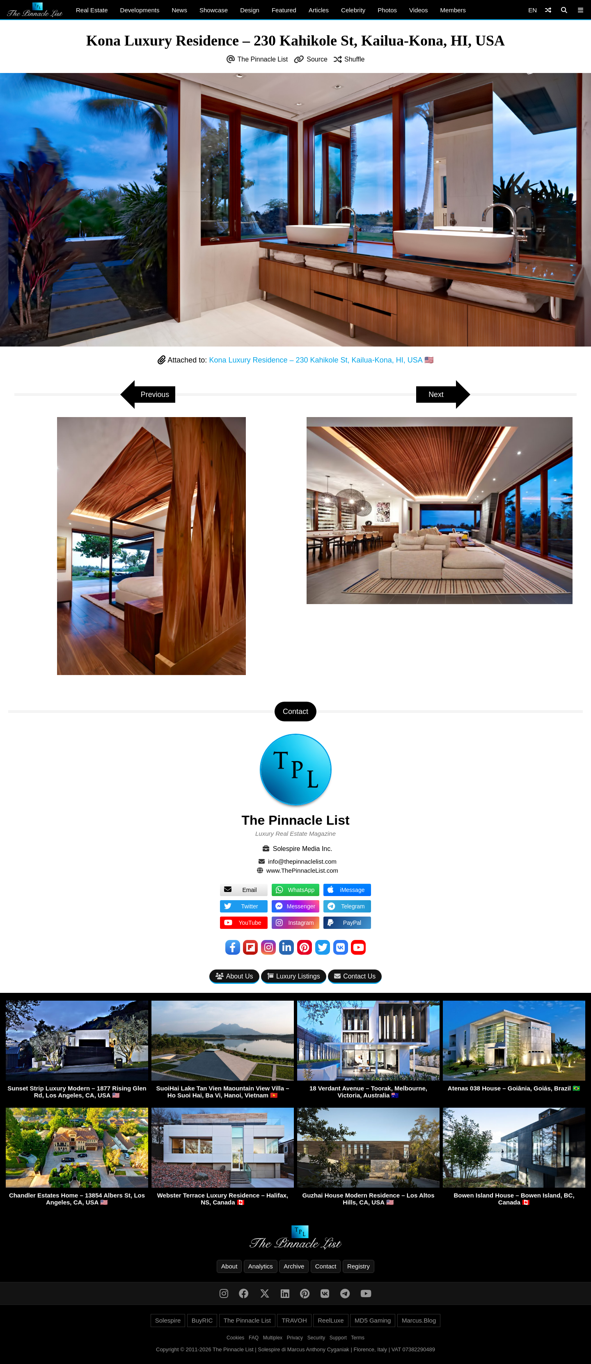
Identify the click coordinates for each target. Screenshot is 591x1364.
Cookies (235, 1338)
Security (316, 1338)
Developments (140, 10)
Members (453, 10)
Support (338, 1338)
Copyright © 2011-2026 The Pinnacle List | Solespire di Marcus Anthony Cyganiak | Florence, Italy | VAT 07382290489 (295, 1349)
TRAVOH (294, 1320)
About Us (234, 976)
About (229, 1266)
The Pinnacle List (263, 59)
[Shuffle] (548, 10)
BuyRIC (202, 1320)
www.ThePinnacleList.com (302, 870)
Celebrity (353, 10)
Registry (358, 1266)
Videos (418, 10)
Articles (319, 10)
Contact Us (355, 976)
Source (317, 59)
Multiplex (272, 1338)
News (179, 10)
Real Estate (92, 10)
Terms (357, 1338)
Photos (387, 10)
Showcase (213, 10)
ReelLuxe (331, 1320)
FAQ (254, 1338)
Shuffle (354, 59)
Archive (294, 1266)
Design (249, 10)
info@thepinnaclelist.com (302, 861)
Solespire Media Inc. (302, 848)
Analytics (260, 1266)
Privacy (295, 1338)
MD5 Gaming (373, 1320)
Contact (326, 1266)
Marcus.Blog (419, 1320)
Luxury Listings (293, 976)
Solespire (168, 1320)
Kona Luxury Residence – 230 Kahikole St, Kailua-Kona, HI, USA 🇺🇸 (321, 360)
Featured (284, 10)
